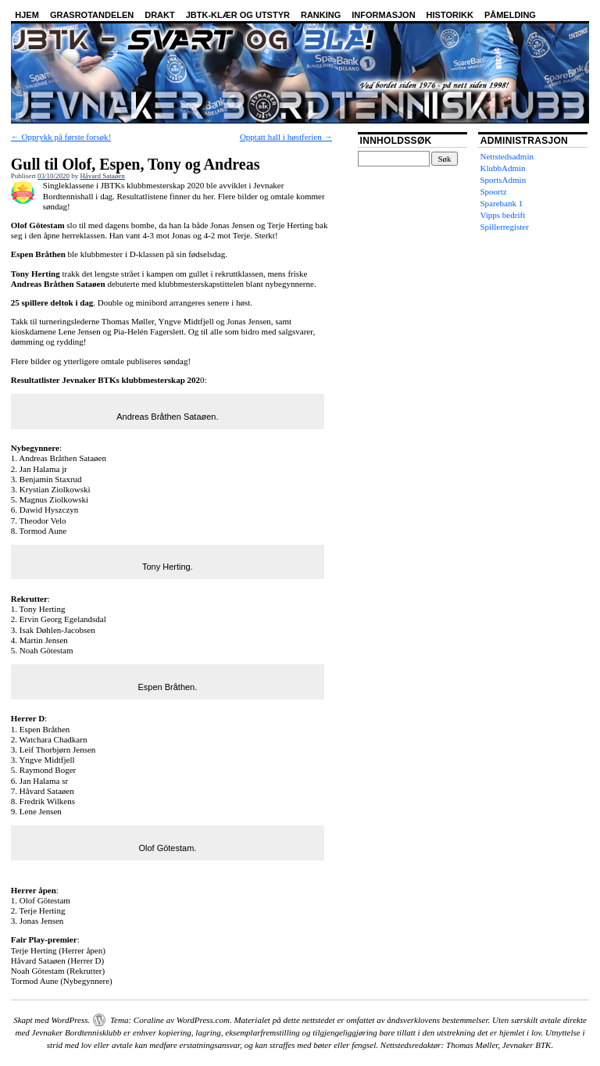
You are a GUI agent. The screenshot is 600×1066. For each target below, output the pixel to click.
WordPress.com (203, 1020)
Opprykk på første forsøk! (61, 136)
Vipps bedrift (503, 215)
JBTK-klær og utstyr (238, 15)
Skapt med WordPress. (51, 1020)
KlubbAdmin (503, 168)
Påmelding (510, 15)
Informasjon (383, 15)
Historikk (450, 15)
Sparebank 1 (501, 203)
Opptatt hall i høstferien (286, 136)
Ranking (321, 15)
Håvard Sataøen (102, 176)
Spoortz (493, 191)
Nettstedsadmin (507, 156)
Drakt (160, 15)
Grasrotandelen (92, 15)
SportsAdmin (503, 179)
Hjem (27, 15)
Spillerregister (504, 226)
